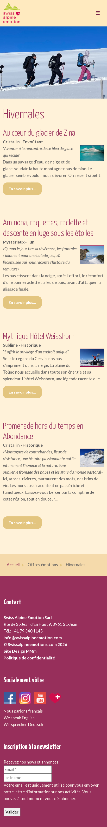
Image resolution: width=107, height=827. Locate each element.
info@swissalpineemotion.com (33, 637)
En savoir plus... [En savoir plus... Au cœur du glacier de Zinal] (22, 188)
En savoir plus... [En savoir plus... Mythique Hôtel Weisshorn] (22, 392)
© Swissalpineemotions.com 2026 (35, 644)
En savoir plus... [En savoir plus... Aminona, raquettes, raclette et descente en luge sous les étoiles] (22, 302)
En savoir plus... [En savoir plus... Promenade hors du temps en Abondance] (22, 522)
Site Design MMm (20, 651)
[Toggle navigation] (97, 13)
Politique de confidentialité (29, 657)
